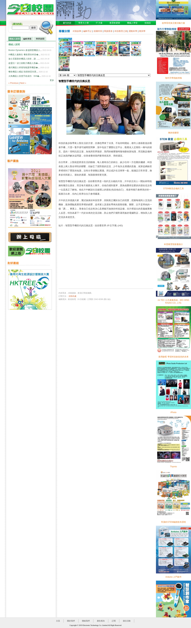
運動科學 (133, 31)
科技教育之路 (121, 31)
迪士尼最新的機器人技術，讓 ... (23, 59)
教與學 (142, 31)
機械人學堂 (132, 23)
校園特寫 (98, 31)
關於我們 (71, 621)
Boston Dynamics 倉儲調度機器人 (24, 50)
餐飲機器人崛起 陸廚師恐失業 (22, 71)
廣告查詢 (101, 621)
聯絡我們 (86, 621)
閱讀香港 (108, 31)
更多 (52, 80)
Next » (23, 83)
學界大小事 (83, 23)
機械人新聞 (14, 39)
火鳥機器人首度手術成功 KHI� (23, 76)
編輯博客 (27, 39)
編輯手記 (87, 31)
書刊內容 (17, 24)
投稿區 (148, 23)
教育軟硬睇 (115, 23)
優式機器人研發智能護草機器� (23, 67)
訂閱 (114, 621)
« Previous (13, 83)
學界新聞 (40, 39)
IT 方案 (99, 23)
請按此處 (72, 296)
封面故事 (77, 31)
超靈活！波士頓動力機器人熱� (23, 63)
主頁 (58, 621)
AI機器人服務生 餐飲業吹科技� (23, 54)
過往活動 (127, 621)
